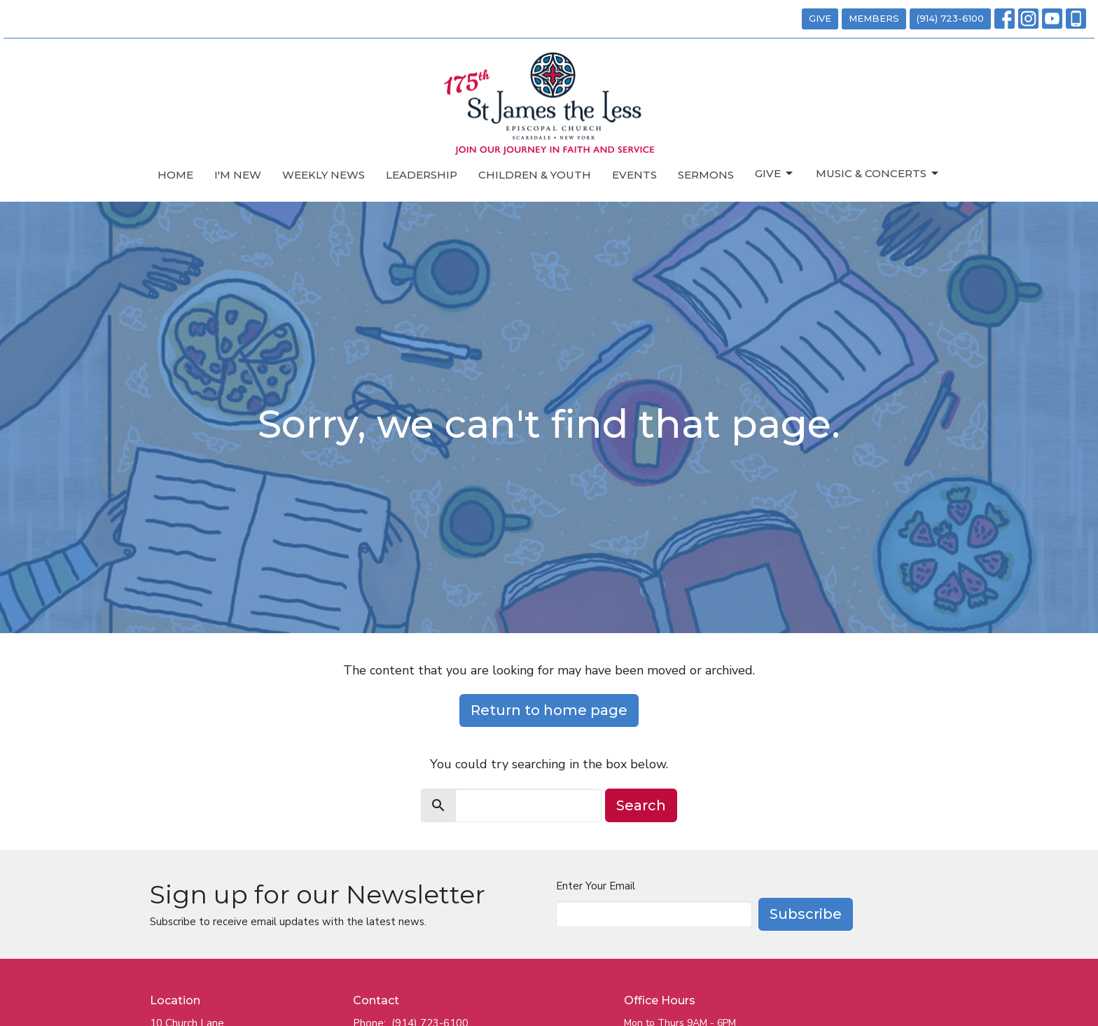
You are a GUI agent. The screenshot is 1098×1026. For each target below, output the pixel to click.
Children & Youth (534, 174)
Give (775, 174)
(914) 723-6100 (950, 18)
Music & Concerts (878, 174)
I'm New (237, 174)
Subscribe (806, 914)
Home (175, 174)
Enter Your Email (595, 886)
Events (634, 174)
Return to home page (549, 710)
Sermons (706, 174)
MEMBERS (874, 18)
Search (641, 805)
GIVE (820, 18)
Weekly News (323, 174)
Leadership (421, 174)
